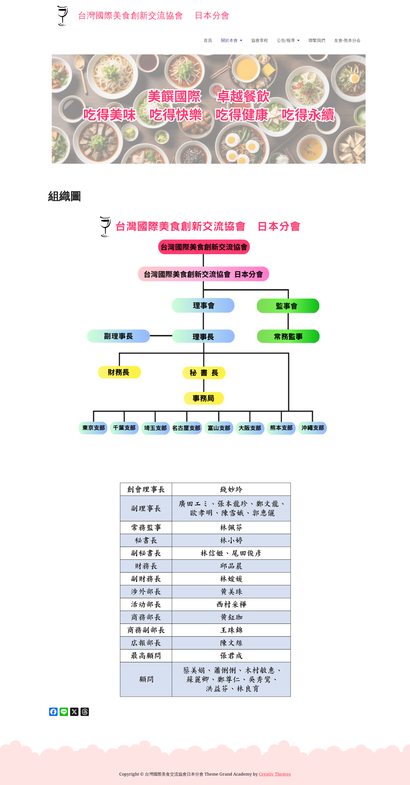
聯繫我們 (317, 40)
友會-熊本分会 (347, 40)
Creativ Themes (275, 774)
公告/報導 (286, 40)
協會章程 (259, 40)
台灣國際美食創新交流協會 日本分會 (154, 15)
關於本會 (229, 40)
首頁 (208, 40)
